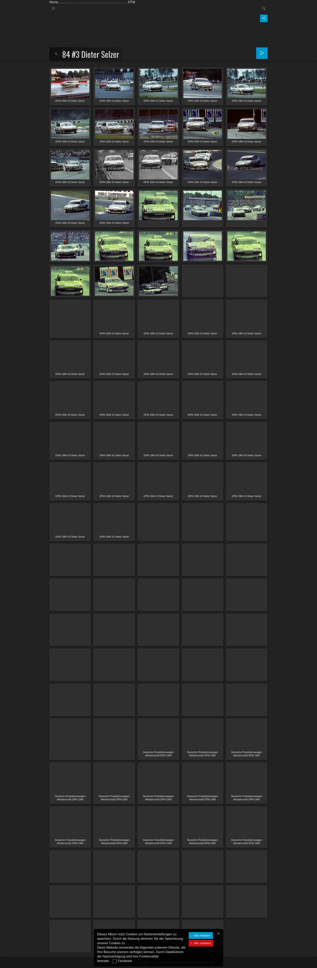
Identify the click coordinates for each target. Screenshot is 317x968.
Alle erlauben (201, 935)
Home (53, 2)
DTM (131, 2)
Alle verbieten (202, 943)
